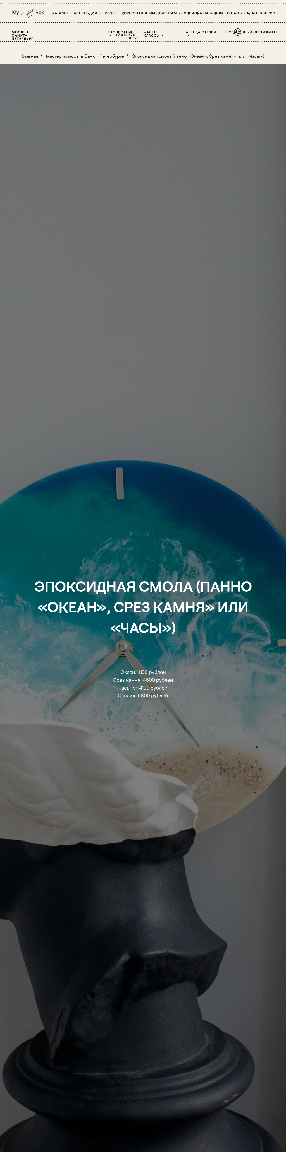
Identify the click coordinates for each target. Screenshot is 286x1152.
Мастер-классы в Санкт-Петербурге (85, 56)
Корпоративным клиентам (149, 13)
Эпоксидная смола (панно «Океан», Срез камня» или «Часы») (198, 56)
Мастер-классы (152, 33)
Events (110, 13)
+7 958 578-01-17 (126, 36)
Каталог (60, 13)
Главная (30, 56)
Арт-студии (85, 13)
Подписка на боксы (202, 13)
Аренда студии (201, 32)
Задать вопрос (259, 13)
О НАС (233, 13)
